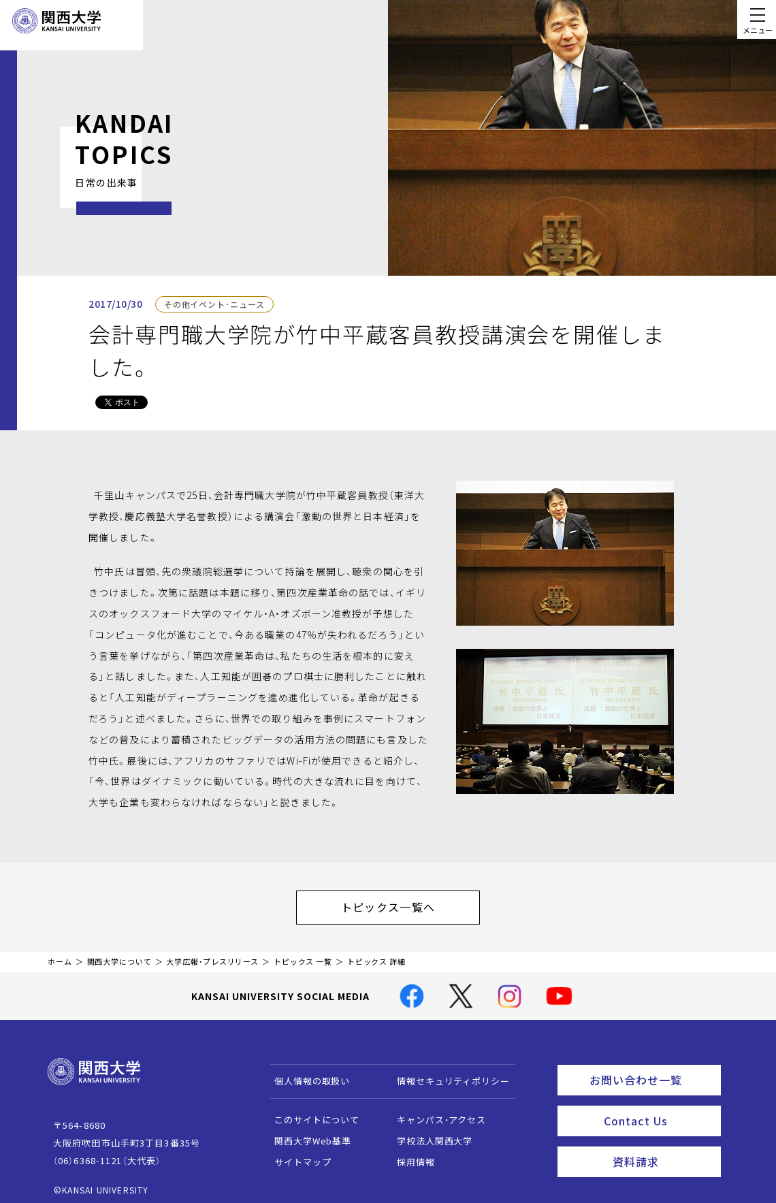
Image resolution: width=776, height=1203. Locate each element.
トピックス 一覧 (303, 955)
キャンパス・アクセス (435, 1112)
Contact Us (658, 1108)
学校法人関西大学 (428, 1133)
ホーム (60, 955)
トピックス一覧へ (401, 903)
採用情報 (409, 1155)
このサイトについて (310, 1112)
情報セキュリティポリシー (447, 1074)
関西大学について (119, 955)
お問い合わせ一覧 (652, 1071)
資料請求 (662, 1146)
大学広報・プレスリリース (212, 955)
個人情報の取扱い (306, 1074)
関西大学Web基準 (306, 1133)
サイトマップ (296, 1155)
